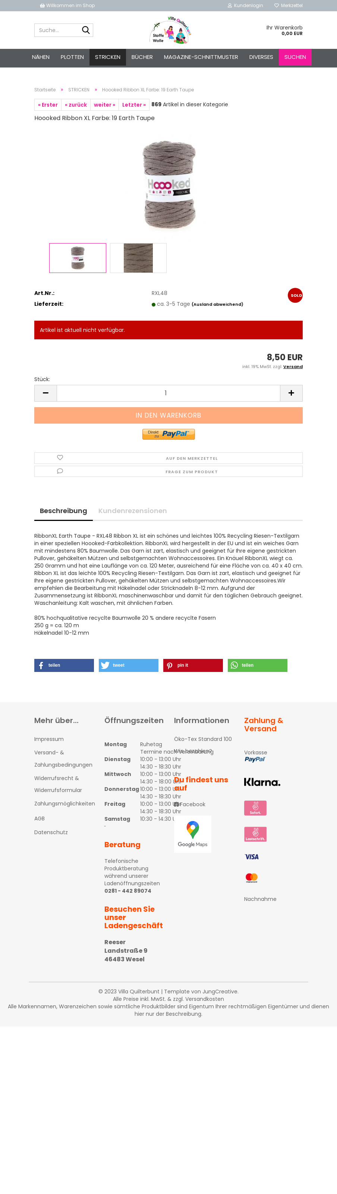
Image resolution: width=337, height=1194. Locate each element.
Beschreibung (63, 510)
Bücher (142, 57)
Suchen (295, 57)
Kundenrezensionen (132, 510)
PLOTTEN (72, 57)
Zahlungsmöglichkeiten (63, 803)
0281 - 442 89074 (127, 891)
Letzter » (134, 105)
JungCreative (219, 991)
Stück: (42, 379)
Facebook (189, 804)
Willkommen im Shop (67, 5)
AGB (39, 818)
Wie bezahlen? (193, 751)
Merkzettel (288, 5)
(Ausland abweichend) (217, 304)
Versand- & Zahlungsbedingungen (63, 758)
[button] (64, 665)
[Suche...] (86, 30)
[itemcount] (168, 393)
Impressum (49, 739)
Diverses (261, 57)
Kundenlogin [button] (245, 5)
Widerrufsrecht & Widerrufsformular (58, 784)
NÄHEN (41, 57)
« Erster (48, 105)
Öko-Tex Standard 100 (203, 739)
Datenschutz (51, 832)
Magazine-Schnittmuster (201, 57)
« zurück (76, 105)
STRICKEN (107, 57)
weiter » (104, 105)
